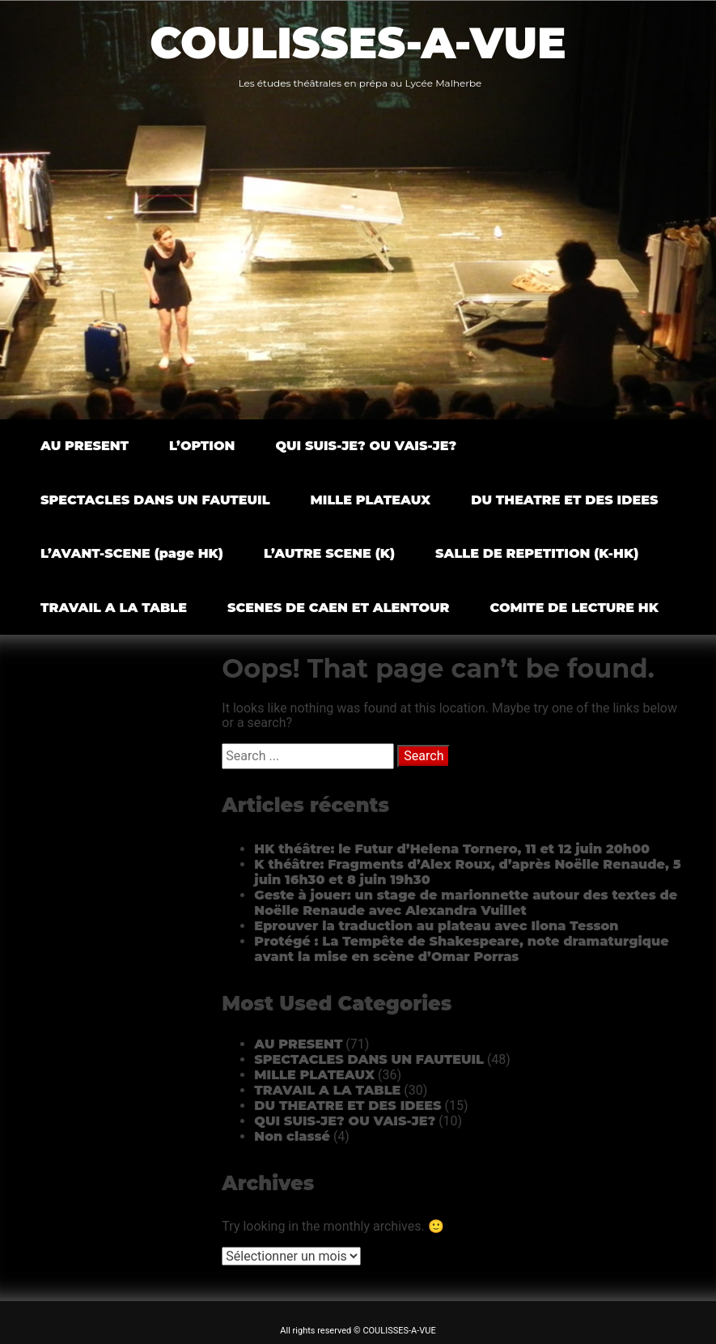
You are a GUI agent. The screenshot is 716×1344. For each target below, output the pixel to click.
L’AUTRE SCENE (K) (329, 553)
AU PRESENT (84, 445)
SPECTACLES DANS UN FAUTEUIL (155, 500)
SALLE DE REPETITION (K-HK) (536, 553)
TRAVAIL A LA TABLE (113, 607)
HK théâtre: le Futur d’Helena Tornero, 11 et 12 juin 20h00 (452, 849)
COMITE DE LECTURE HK (574, 607)
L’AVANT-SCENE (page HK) (131, 553)
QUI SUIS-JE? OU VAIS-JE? (365, 445)
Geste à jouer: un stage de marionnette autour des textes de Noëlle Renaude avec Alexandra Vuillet (465, 902)
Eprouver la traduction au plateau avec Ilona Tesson (436, 926)
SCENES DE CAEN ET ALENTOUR (338, 607)
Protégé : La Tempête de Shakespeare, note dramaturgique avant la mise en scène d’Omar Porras (461, 949)
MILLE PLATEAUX (371, 500)
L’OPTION (202, 445)
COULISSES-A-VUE (358, 43)
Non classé (292, 1136)
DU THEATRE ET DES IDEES (564, 500)
